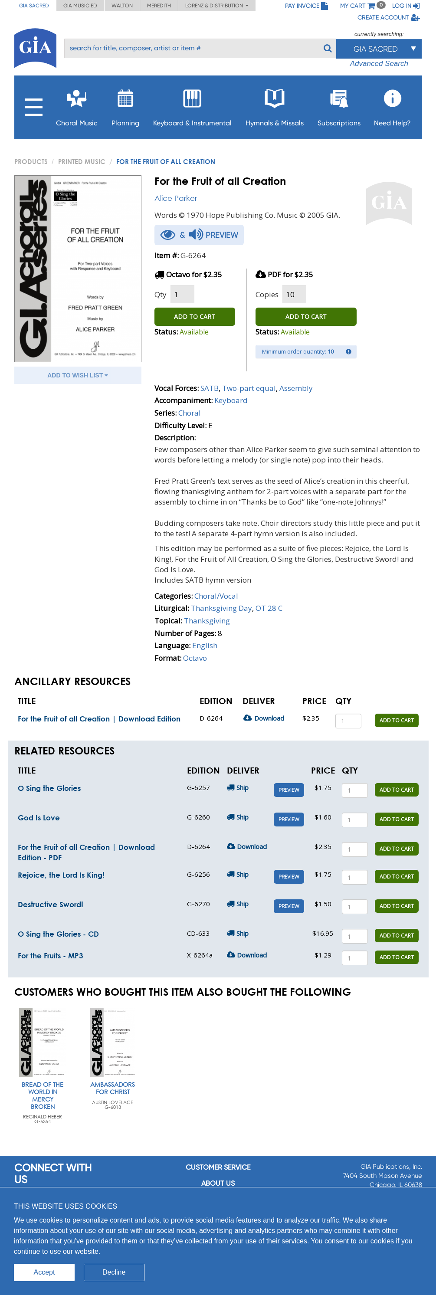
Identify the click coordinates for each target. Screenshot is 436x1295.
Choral (189, 413)
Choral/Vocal (216, 596)
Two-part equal (249, 388)
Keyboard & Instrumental (192, 105)
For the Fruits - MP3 (50, 955)
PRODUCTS (31, 161)
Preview (289, 790)
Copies (267, 294)
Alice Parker (175, 198)
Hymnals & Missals (275, 105)
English (204, 645)
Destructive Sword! (50, 904)
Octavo (195, 658)
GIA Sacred (34, 6)
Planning (125, 105)
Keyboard (231, 400)
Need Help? (392, 105)
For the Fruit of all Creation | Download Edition (99, 719)
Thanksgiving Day (221, 608)
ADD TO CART (194, 316)
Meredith (159, 6)
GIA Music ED (80, 6)
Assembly (296, 388)
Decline (113, 1272)
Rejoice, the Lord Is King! (61, 875)
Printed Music (81, 161)
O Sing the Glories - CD (58, 934)
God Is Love (39, 817)
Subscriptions (339, 105)
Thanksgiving (207, 621)
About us (218, 1183)
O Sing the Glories (49, 788)
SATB (209, 388)
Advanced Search (379, 63)
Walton (122, 6)
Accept (44, 1272)
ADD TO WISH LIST (77, 375)
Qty (160, 294)
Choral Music (77, 105)
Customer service (218, 1167)
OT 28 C (269, 608)
